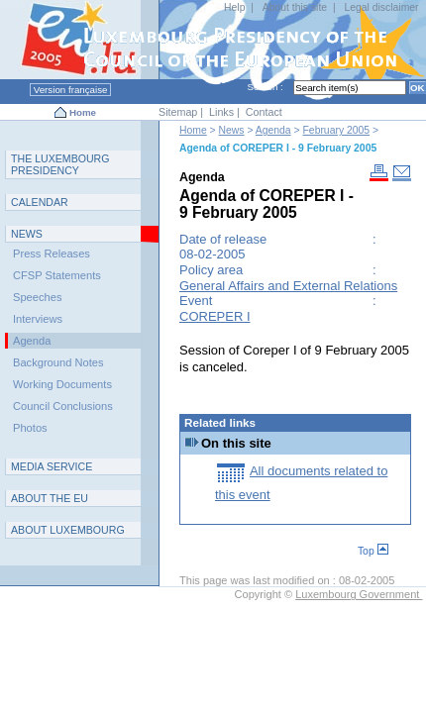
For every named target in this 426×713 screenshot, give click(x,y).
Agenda (273, 130)
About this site (295, 7)
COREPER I (215, 316)
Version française (70, 89)
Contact (264, 112)
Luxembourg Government (358, 594)
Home (82, 112)
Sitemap (178, 112)
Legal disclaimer (381, 7)
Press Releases (51, 253)
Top (373, 551)
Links (221, 112)
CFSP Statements (57, 275)
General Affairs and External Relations (288, 285)
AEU (49, 498)
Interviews (37, 319)
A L (68, 530)
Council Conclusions (63, 406)
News (232, 130)
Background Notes (58, 362)
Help (234, 7)
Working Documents (62, 384)
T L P (60, 164)
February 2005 (337, 130)
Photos (30, 428)
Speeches (37, 297)
